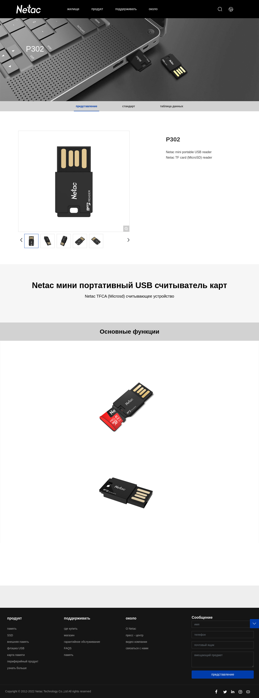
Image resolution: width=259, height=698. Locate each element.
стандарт (128, 106)
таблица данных (171, 106)
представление (86, 106)
